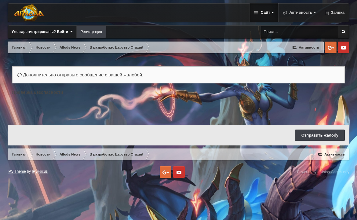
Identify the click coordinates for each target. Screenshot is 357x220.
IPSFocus (40, 171)
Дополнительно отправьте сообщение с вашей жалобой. (80, 74)
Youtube (343, 47)
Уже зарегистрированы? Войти (42, 31)
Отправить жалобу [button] (319, 135)
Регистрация (91, 32)
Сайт (267, 12)
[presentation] (58, 108)
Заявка (337, 12)
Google (331, 47)
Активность (302, 12)
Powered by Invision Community (323, 172)
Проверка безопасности (37, 92)
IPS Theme (17, 171)
